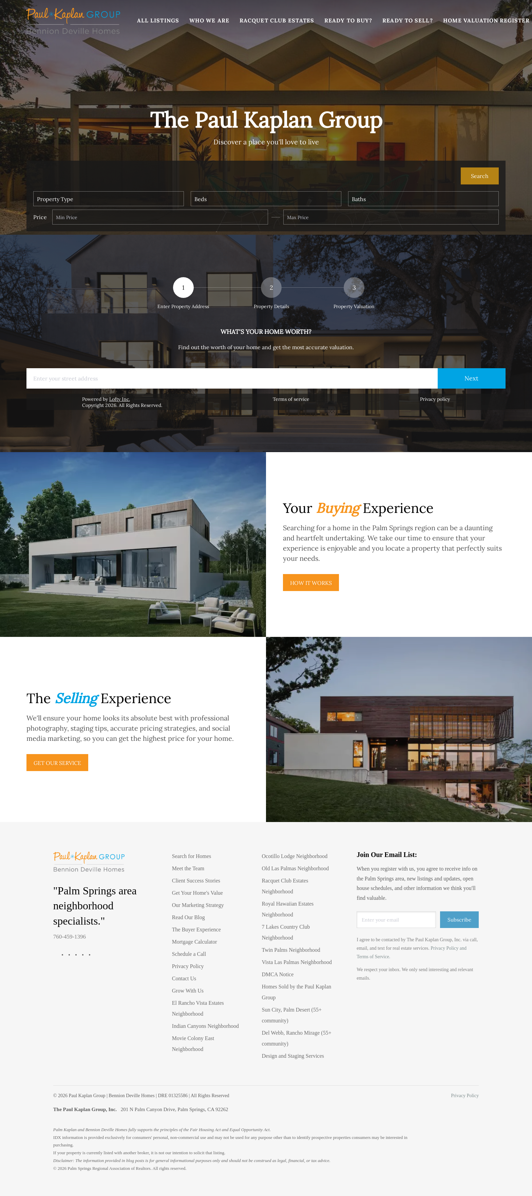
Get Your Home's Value (197, 893)
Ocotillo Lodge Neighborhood (295, 856)
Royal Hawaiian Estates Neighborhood (288, 909)
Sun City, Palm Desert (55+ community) (292, 1015)
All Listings (158, 20)
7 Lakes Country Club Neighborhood (286, 932)
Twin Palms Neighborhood (291, 950)
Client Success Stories (196, 880)
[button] (73, 20)
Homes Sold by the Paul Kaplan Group (296, 992)
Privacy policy (435, 399)
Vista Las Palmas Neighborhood (297, 962)
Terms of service (291, 399)
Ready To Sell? (408, 20)
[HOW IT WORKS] (311, 582)
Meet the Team (188, 868)
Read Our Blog (188, 917)
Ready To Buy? (349, 20)
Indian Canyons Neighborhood (205, 1026)
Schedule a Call (189, 954)
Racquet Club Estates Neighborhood (285, 886)
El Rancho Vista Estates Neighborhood (198, 1008)
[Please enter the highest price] (391, 217)
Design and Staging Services (293, 1056)
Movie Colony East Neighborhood (193, 1043)
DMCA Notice (278, 974)
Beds (200, 199)
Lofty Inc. (119, 399)
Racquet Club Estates (277, 20)
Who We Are (210, 20)
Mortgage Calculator (194, 942)
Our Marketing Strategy (198, 905)
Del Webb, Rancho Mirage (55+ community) (296, 1038)
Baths (359, 199)
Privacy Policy (188, 966)
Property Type (55, 199)
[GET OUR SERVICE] (57, 762)
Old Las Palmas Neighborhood (295, 868)
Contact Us (184, 978)
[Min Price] (160, 217)
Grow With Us (188, 991)
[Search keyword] (246, 175)
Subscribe (459, 919)
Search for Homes (191, 856)
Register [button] (515, 20)
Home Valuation (470, 20)
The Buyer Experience (196, 929)
